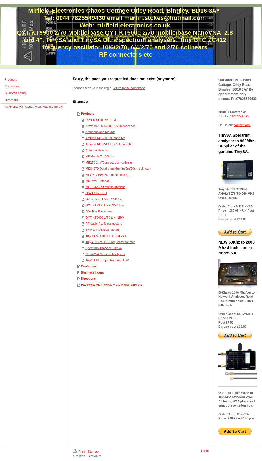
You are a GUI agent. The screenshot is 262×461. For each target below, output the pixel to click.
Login (205, 450)
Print (79, 451)
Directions (88, 278)
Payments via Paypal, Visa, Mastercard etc (111, 284)
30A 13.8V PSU (96, 193)
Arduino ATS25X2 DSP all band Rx (109, 144)
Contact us (89, 266)
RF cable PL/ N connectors (103, 223)
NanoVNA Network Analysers (105, 254)
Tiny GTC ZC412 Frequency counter (110, 242)
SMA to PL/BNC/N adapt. (102, 229)
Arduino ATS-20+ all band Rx (105, 138)
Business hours (92, 272)
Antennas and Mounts (100, 132)
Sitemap (93, 451)
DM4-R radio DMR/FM (100, 119)
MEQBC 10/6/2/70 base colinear (107, 174)
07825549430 (239, 116)
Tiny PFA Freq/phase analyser (105, 235)
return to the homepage (129, 88)
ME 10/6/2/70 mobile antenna (105, 187)
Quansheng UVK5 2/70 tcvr (104, 199)
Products (87, 113)
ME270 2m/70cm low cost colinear (108, 162)
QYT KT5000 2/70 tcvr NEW (104, 217)
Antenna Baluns (96, 150)
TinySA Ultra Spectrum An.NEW (107, 260)
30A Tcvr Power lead (99, 211)
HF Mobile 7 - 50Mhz (99, 156)
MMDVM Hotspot (97, 180)
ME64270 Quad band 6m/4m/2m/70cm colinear (117, 168)
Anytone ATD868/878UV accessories (110, 125)
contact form (242, 125)
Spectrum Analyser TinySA (103, 248)
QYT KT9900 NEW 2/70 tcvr (104, 205)
